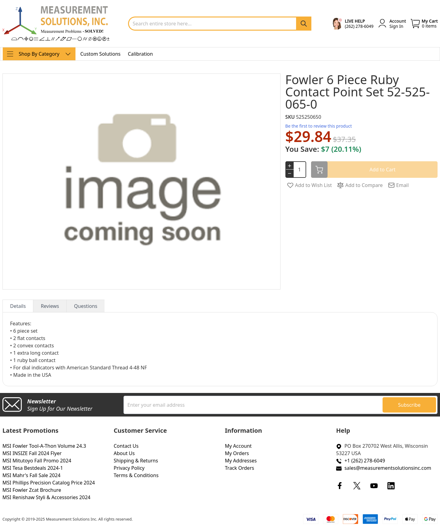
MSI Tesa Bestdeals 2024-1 (32, 468)
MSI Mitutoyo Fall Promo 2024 (36, 460)
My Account (238, 446)
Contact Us (126, 446)
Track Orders (239, 468)
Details (18, 306)
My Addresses (241, 460)
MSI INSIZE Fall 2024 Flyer (32, 453)
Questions (85, 306)
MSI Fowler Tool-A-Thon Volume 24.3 (44, 446)
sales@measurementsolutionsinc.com (387, 468)
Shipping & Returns (136, 460)
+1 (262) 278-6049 (364, 460)
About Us (124, 453)
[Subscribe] (409, 405)
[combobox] (219, 24)
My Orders (237, 453)
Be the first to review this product (318, 126)
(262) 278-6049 (359, 26)
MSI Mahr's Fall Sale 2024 (31, 475)
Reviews (50, 306)
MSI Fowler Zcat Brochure (31, 490)
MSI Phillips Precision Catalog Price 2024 (48, 482)
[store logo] (55, 23)
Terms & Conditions (136, 475)
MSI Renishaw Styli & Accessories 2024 (46, 497)
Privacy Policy (129, 468)
